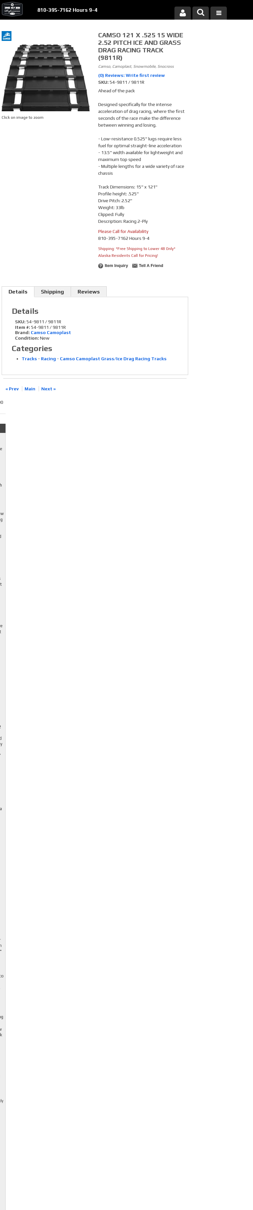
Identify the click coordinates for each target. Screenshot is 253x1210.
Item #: (23, 327)
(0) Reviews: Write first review (131, 75)
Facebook (100, 1099)
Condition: (27, 338)
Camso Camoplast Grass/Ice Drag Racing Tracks (113, 358)
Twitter (100, 1105)
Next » (48, 388)
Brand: (22, 332)
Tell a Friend (151, 265)
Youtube (100, 1111)
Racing (48, 358)
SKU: (104, 82)
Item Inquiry (116, 265)
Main (30, 388)
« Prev (12, 388)
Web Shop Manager (189, 1188)
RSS (96, 1117)
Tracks (29, 358)
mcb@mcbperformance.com (217, 1155)
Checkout (204, 37)
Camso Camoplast (51, 332)
